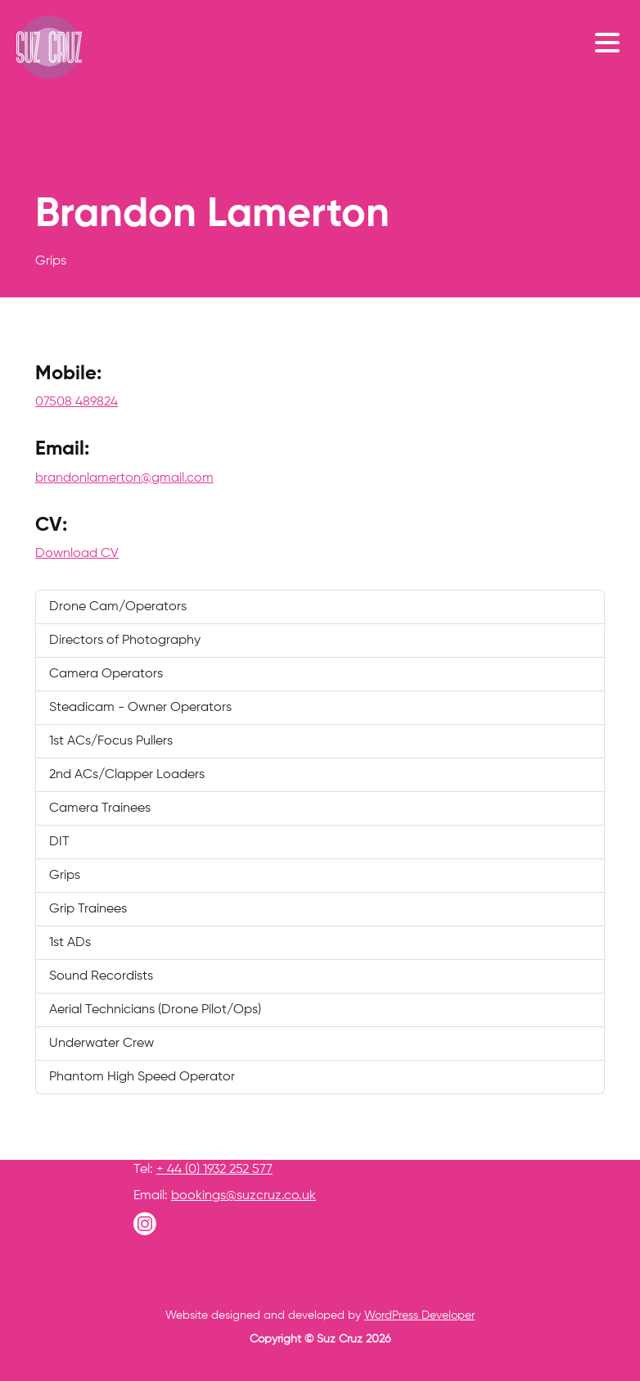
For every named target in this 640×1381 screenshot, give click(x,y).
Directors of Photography (125, 640)
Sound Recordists (101, 976)
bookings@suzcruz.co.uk (243, 1195)
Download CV (77, 553)
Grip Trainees (88, 909)
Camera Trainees (100, 808)
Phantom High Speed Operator (142, 1077)
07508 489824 (76, 402)
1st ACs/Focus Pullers (111, 741)
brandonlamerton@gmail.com (124, 478)
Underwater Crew (101, 1043)
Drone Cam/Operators (118, 607)
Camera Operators (106, 674)
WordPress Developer (419, 1315)
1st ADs (70, 942)
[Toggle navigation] (611, 41)
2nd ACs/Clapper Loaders (127, 774)
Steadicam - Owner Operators (140, 707)
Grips (64, 875)
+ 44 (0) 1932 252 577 (214, 1169)
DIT (59, 842)
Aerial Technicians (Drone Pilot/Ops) (155, 1010)
